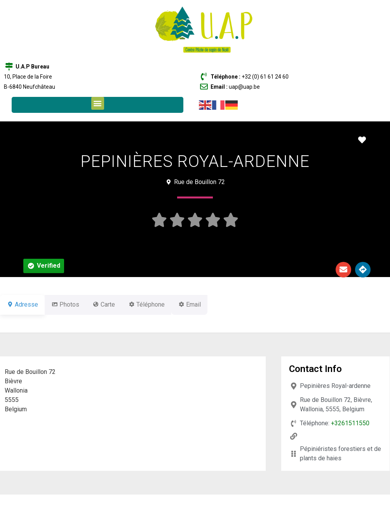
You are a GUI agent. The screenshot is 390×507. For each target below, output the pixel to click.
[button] (97, 103)
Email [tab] (208, 304)
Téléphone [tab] (160, 304)
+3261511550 (350, 423)
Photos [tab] (70, 304)
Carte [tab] (113, 304)
